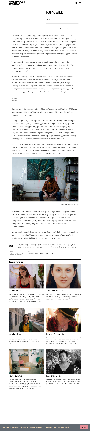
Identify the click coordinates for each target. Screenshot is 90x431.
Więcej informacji (63, 427)
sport (47, 290)
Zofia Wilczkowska (54, 327)
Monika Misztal (16, 371)
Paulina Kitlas (15, 327)
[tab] (76, 3)
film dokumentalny (40, 290)
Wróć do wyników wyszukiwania (67, 29)
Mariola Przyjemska (55, 371)
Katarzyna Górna (53, 412)
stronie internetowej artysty (50, 190)
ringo (51, 290)
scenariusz (31, 290)
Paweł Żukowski (16, 412)
